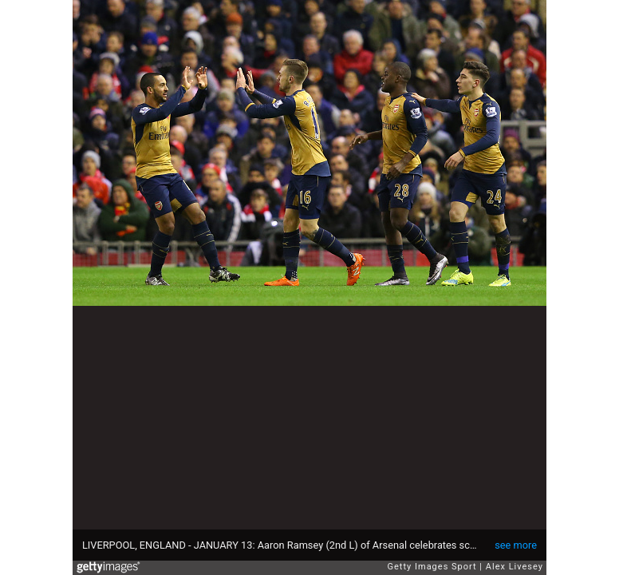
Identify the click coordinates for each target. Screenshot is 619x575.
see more (516, 545)
